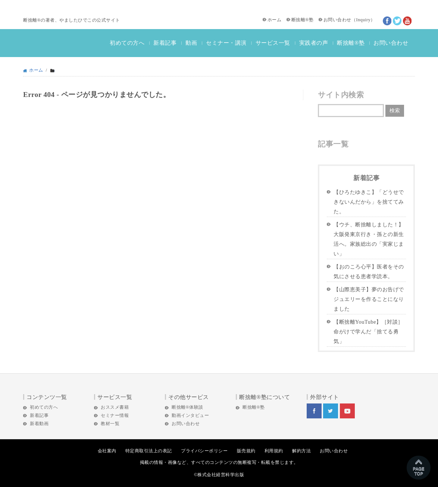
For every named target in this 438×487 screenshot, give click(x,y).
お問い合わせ (337, 19)
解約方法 (301, 450)
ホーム (275, 19)
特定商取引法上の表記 (148, 450)
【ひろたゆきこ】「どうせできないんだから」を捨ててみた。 (369, 201)
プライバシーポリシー (204, 450)
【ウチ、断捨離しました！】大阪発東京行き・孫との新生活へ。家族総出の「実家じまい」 (369, 239)
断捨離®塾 (302, 19)
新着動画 (39, 423)
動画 (191, 43)
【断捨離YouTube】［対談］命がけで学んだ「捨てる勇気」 (368, 331)
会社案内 (107, 450)
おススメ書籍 (115, 407)
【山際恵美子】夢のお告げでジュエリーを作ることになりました (369, 299)
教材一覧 (110, 423)
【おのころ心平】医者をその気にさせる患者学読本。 (369, 271)
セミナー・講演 (226, 43)
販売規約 (246, 450)
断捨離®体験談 (187, 407)
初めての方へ (127, 43)
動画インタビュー (190, 415)
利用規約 (274, 450)
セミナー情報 (115, 415)
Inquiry (363, 19)
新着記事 (164, 43)
